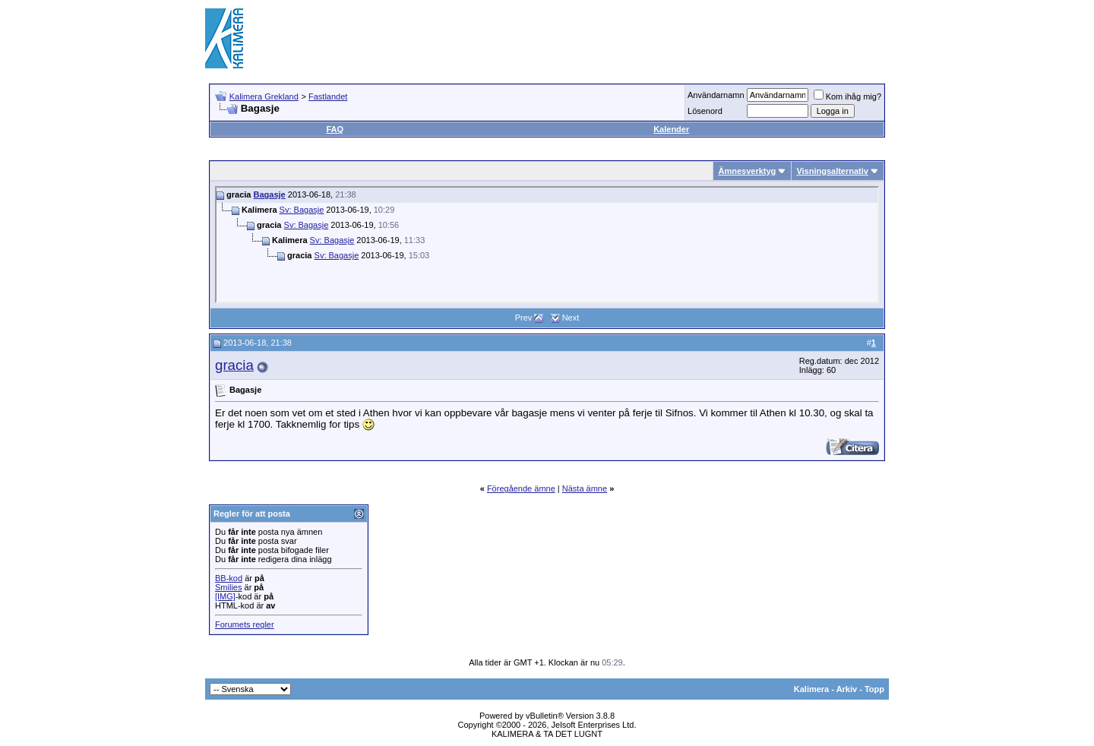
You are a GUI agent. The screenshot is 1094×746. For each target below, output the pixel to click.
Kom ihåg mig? (847, 96)
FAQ (334, 129)
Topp (874, 689)
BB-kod (228, 578)
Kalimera (811, 689)
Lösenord (705, 110)
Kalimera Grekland (264, 96)
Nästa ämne (584, 488)
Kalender (671, 129)
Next (571, 317)
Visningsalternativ (832, 170)
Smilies (228, 587)
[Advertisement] (612, 38)
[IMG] (225, 596)
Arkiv (847, 689)
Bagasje (270, 194)
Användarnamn (716, 95)
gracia (234, 365)
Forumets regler (244, 624)
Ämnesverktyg (747, 170)
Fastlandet (327, 96)
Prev (524, 317)
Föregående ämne (521, 488)
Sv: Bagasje (302, 209)
